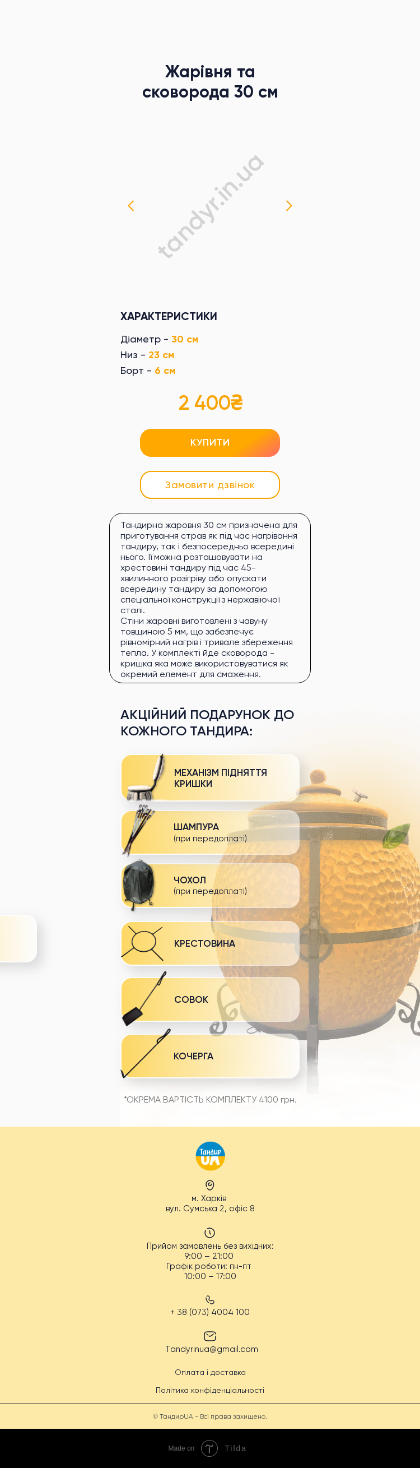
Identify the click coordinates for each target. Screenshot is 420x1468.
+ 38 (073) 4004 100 (210, 1312)
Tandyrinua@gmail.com (211, 1349)
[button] (210, 485)
